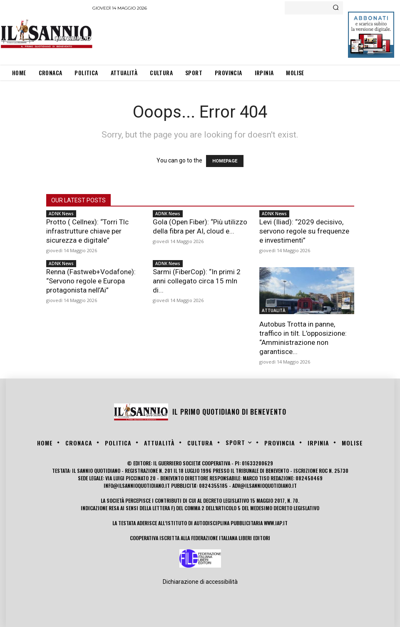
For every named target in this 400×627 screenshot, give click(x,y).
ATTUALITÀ (274, 310)
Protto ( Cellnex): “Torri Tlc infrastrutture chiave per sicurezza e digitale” (87, 231)
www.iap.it (276, 522)
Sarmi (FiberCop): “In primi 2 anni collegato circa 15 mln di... (197, 281)
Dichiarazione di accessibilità (200, 581)
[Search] (335, 8)
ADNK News (61, 213)
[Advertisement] (243, 37)
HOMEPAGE (224, 161)
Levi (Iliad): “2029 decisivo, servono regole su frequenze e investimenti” (304, 231)
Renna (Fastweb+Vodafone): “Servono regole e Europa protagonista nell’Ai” (91, 281)
